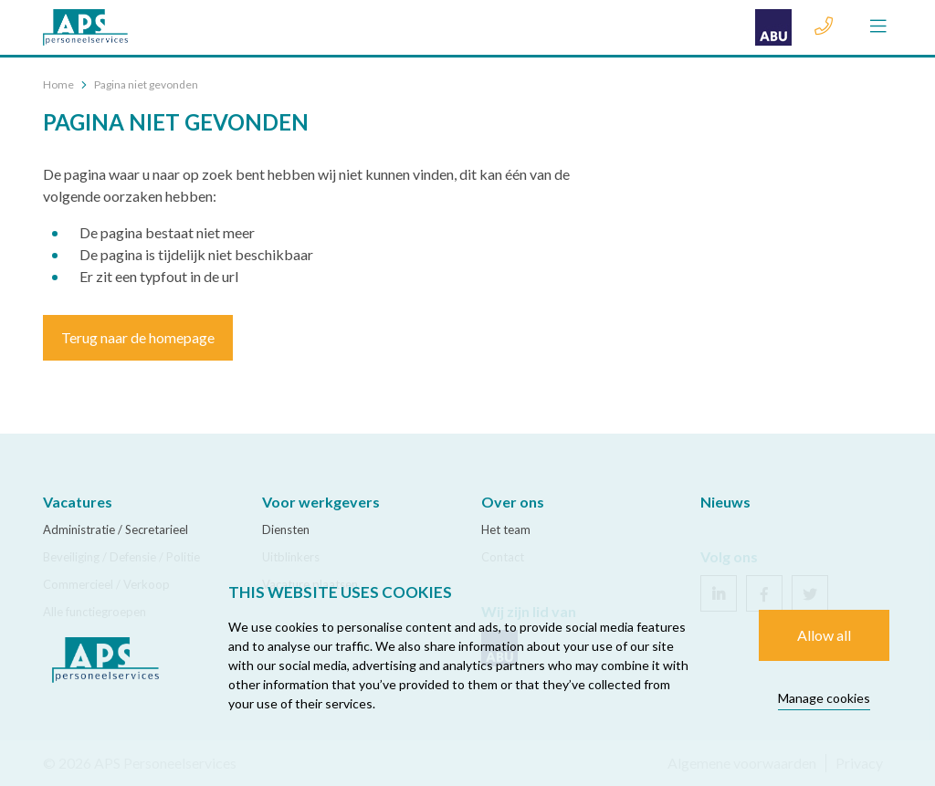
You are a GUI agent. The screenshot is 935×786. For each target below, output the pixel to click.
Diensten (286, 529)
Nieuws (725, 501)
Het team (506, 529)
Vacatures (77, 501)
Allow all (824, 635)
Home (58, 84)
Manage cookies (824, 698)
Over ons (512, 501)
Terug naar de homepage (138, 337)
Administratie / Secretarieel (115, 529)
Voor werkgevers (321, 501)
